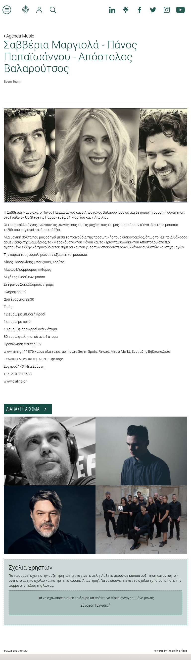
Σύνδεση (87, 605)
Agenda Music (19, 36)
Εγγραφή (103, 605)
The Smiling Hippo (177, 650)
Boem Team (12, 81)
